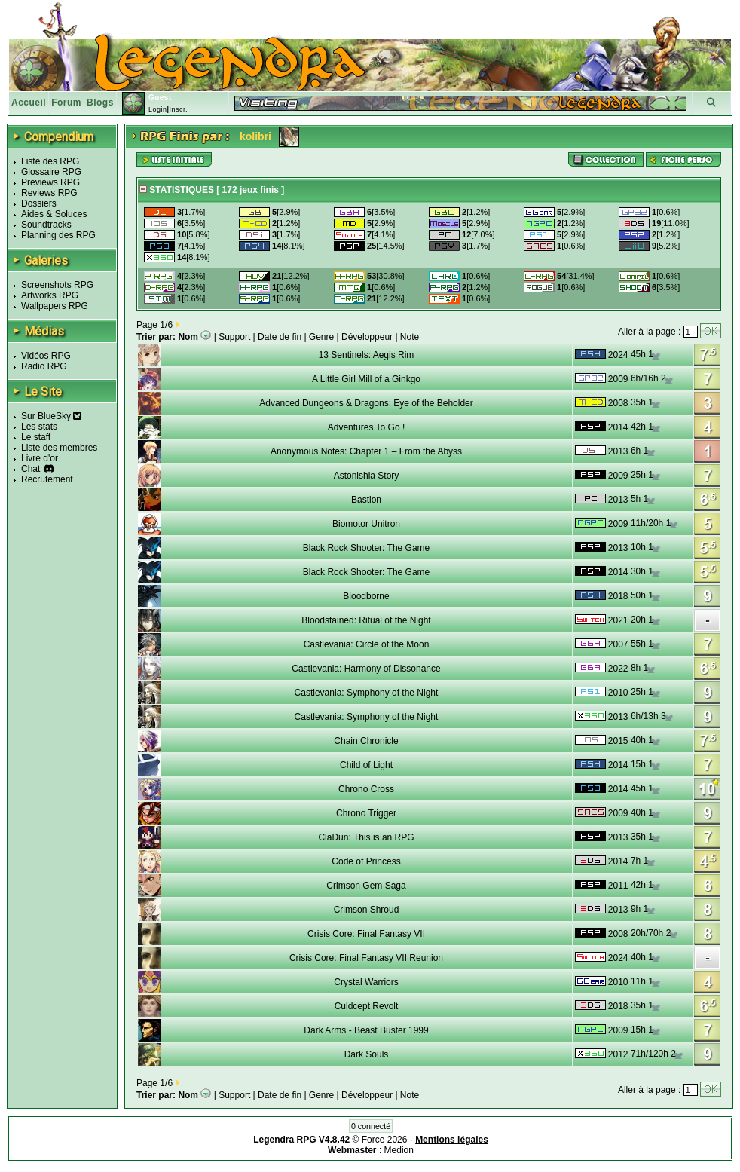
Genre (321, 337)
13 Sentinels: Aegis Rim (366, 355)
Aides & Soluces (54, 214)
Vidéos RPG (46, 355)
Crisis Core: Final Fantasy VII (366, 934)
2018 (618, 596)
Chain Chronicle (366, 741)
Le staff (35, 437)
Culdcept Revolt (367, 1006)
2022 (618, 668)
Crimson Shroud (366, 909)
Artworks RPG (49, 295)
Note (409, 337)
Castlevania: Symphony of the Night (367, 692)
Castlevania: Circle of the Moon (367, 644)
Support (234, 337)
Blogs (100, 102)
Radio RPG (44, 366)
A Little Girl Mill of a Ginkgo (366, 379)
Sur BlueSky (51, 416)
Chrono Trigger (366, 813)
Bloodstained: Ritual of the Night (365, 620)
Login (157, 109)
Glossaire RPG (51, 172)
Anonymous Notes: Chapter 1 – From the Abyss (366, 451)
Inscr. (178, 109)
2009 (618, 379)
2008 (618, 403)
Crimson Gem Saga (365, 885)
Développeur (367, 337)
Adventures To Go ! (366, 427)
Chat (30, 469)
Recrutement (47, 479)
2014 (618, 427)
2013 (618, 451)
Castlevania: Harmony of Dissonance (366, 668)
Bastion (366, 499)
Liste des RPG (50, 161)
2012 (618, 1054)
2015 (618, 741)
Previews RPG (50, 182)
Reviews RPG (49, 193)
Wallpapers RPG (54, 306)
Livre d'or (39, 458)
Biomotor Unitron (366, 524)
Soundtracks (46, 224)
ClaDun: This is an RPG (366, 837)
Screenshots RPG (57, 285)
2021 (618, 620)
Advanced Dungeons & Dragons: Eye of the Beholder (366, 403)
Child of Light (366, 765)
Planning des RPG (58, 235)
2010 (618, 692)
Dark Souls (366, 1054)
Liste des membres (59, 447)
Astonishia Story (366, 475)
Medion (399, 1150)
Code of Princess (366, 861)
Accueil (28, 102)
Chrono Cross (366, 789)
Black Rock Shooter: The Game (366, 548)
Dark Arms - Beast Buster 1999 (366, 1030)
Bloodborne (366, 596)
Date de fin (279, 337)
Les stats (39, 426)
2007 (618, 644)
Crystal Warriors (366, 982)
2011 (618, 885)
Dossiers (39, 203)
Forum (66, 102)
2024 (618, 355)
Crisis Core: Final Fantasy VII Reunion (366, 958)
